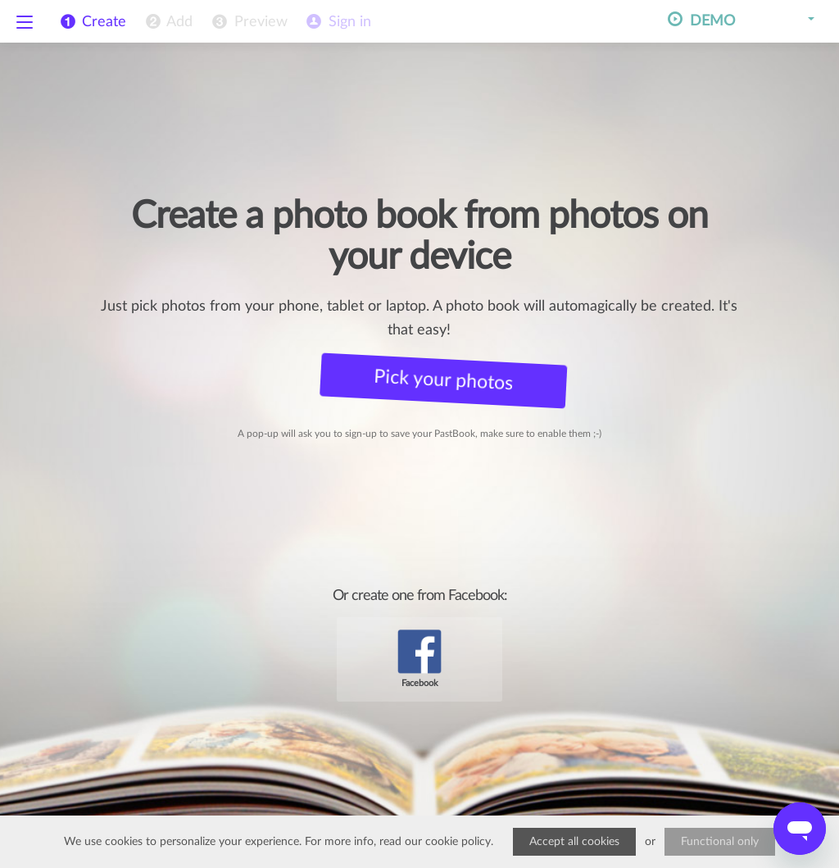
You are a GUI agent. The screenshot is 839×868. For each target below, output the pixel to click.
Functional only (720, 842)
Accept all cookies (574, 842)
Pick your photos (436, 380)
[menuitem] (167, 22)
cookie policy (458, 842)
